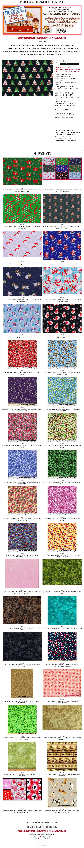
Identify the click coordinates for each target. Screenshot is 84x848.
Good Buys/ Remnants (34, 55)
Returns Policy (40, 834)
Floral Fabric (49, 46)
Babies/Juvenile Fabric (70, 49)
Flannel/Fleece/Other (10, 52)
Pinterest (48, 2)
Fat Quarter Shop (49, 55)
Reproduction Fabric (56, 49)
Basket (61, 2)
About (25, 2)
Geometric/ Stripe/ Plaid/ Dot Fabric (18, 49)
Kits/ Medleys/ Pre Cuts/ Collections (31, 46)
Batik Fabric (22, 52)
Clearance (23, 55)
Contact (55, 2)
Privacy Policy (33, 834)
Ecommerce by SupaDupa (43, 845)
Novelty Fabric (59, 46)
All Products (59, 55)
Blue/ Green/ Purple (55, 52)
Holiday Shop (69, 46)
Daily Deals (14, 46)
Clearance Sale (72, 141)
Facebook (32, 2)
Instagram (40, 2)
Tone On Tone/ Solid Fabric (39, 49)
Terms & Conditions (49, 834)
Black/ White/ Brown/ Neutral (37, 52)
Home (20, 2)
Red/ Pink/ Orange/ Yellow (72, 52)
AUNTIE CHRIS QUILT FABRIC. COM (42, 827)
